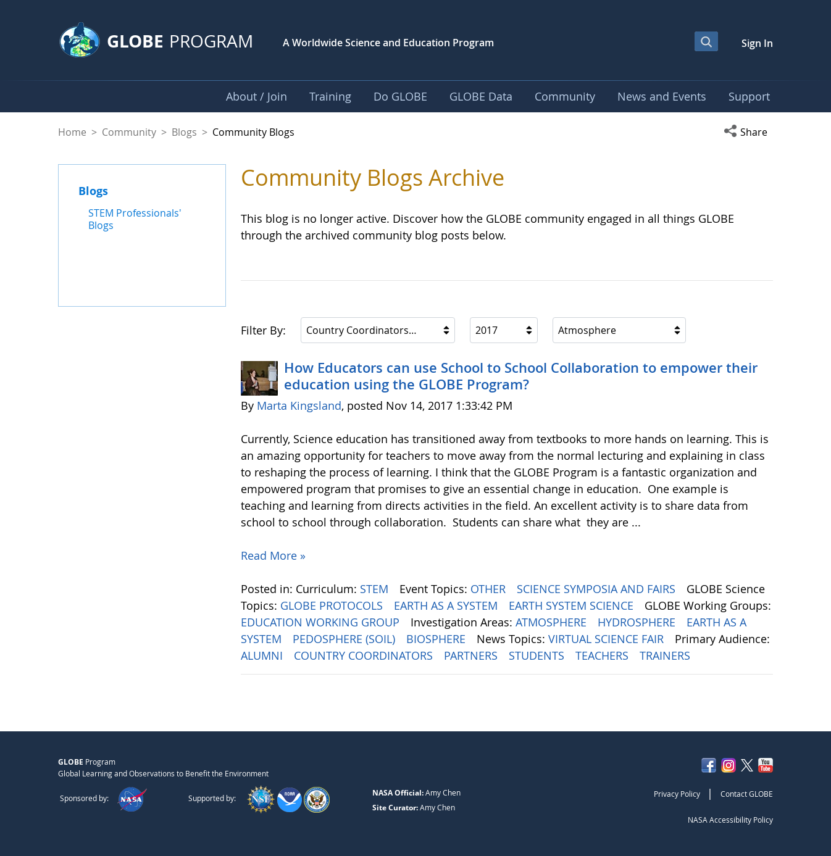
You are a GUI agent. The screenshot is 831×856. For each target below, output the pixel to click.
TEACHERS (603, 655)
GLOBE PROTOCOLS (333, 605)
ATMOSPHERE (553, 622)
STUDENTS (538, 655)
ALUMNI (263, 655)
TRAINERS (666, 655)
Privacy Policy (677, 794)
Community (129, 132)
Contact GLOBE (746, 794)
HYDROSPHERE (638, 622)
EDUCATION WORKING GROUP (322, 622)
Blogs (184, 132)
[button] (748, 132)
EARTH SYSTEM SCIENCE (573, 605)
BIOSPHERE (437, 638)
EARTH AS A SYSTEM (447, 605)
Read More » (273, 555)
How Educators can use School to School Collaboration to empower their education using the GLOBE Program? (521, 376)
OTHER (489, 588)
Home (72, 132)
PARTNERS (472, 655)
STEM (375, 588)
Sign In (757, 43)
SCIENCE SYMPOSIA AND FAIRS (598, 588)
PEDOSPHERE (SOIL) (345, 638)
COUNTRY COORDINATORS (365, 655)
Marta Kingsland (299, 405)
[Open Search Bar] (706, 41)
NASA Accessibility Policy (730, 820)
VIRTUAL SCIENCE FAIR (607, 638)
